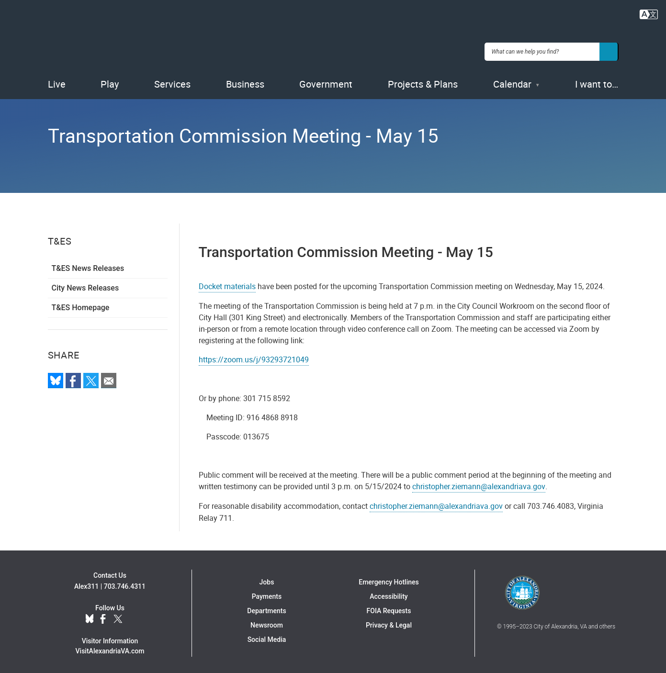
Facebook (103, 616)
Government (325, 81)
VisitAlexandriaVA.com (110, 647)
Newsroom (266, 622)
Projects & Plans (423, 81)
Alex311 (86, 583)
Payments (267, 593)
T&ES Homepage (81, 304)
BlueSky (89, 616)
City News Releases (85, 285)
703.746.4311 (125, 583)
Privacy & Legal (389, 622)
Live (57, 81)
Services (172, 81)
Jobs (267, 579)
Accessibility (388, 593)
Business (245, 81)
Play (110, 81)
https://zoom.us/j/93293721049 (254, 356)
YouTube (134, 616)
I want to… (596, 81)
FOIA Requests (389, 608)
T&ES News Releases (88, 265)
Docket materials (227, 283)
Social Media (267, 636)
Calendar (512, 81)
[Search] (609, 50)
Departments (266, 608)
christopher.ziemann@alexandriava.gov (478, 483)
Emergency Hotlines (388, 579)
